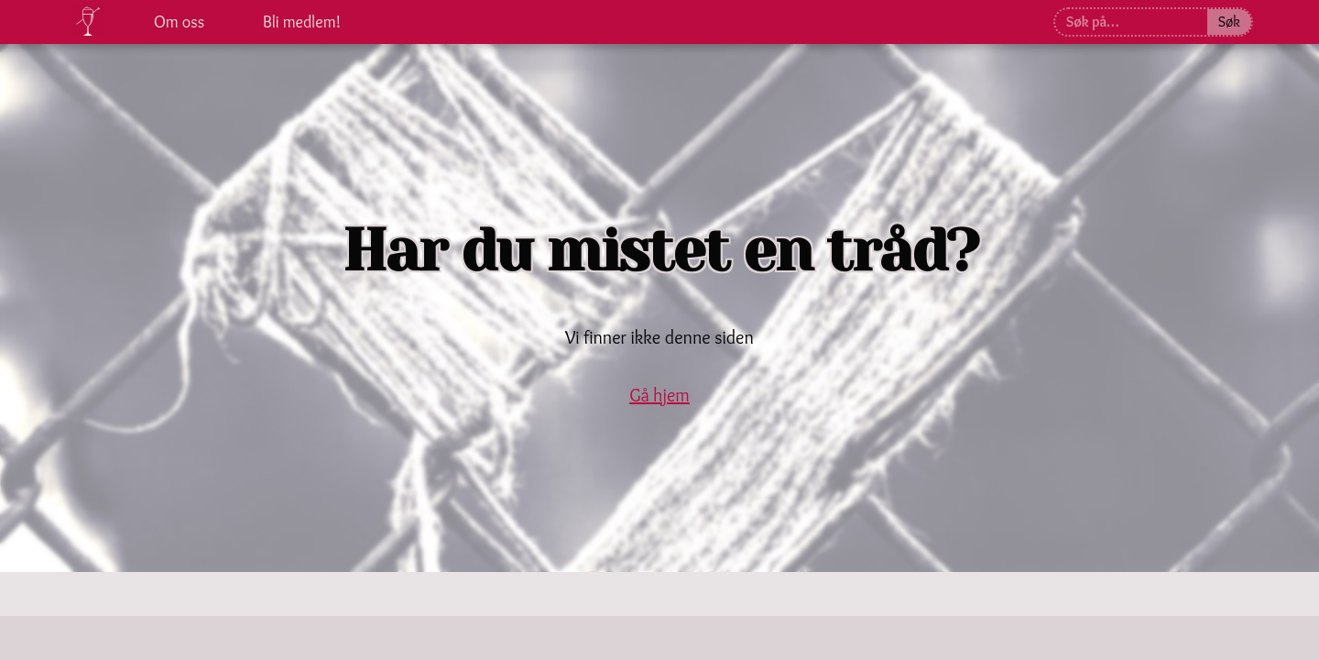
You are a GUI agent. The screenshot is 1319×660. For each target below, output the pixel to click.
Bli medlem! (302, 22)
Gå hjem (659, 395)
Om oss (179, 22)
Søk (1229, 21)
